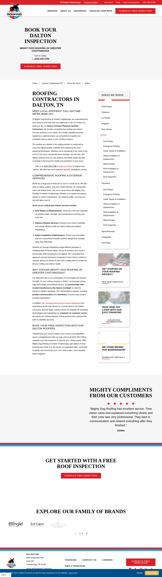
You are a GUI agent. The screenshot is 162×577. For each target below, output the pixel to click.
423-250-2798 (149, 2)
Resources (80, 11)
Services (52, 11)
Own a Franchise (132, 2)
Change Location (91, 2)
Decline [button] (140, 573)
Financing (71, 560)
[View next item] (87, 533)
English (3, 575)
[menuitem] (52, 11)
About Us (65, 11)
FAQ (118, 2)
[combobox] (5, 575)
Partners (109, 2)
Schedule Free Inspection (135, 11)
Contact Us (90, 560)
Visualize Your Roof (100, 11)
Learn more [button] (73, 573)
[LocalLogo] (14, 11)
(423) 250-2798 (41, 59)
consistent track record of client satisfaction (62, 303)
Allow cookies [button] (151, 573)
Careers (107, 560)
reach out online (65, 166)
